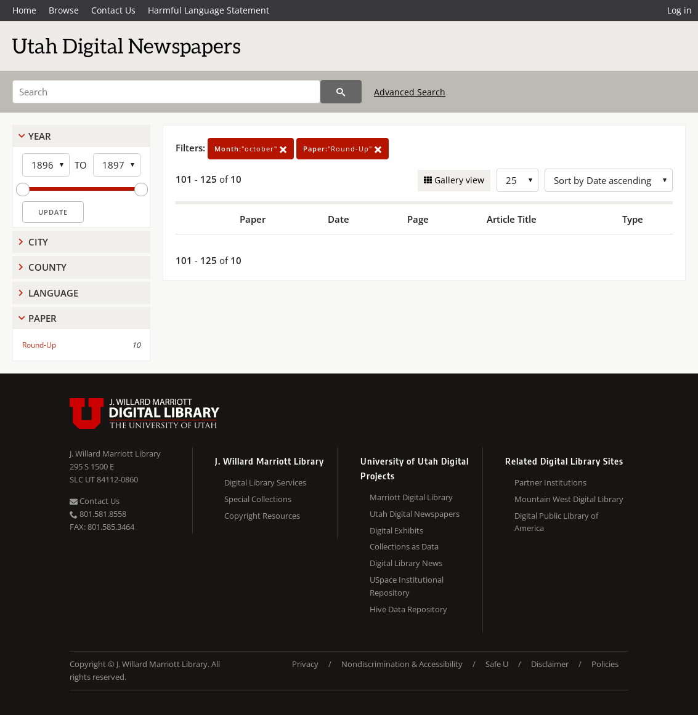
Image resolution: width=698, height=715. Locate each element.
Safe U (496, 663)
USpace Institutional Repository (407, 586)
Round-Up (39, 345)
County (47, 267)
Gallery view (458, 180)
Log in (679, 10)
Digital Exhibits (396, 530)
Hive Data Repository (408, 609)
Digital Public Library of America (556, 522)
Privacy (305, 663)
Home (24, 10)
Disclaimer (550, 663)
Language (53, 293)
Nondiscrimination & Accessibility (402, 663)
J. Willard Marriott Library (115, 453)
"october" (250, 148)
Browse (64, 10)
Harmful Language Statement (208, 10)
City (38, 242)
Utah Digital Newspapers (415, 513)
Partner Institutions (550, 482)
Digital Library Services (265, 482)
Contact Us (113, 10)
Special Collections (257, 499)
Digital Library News (406, 563)
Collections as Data (404, 546)
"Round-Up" (342, 148)
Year (39, 136)
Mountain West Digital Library (568, 499)
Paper (42, 318)
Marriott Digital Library (411, 497)
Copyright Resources (262, 515)
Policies (605, 663)
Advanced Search (409, 92)
